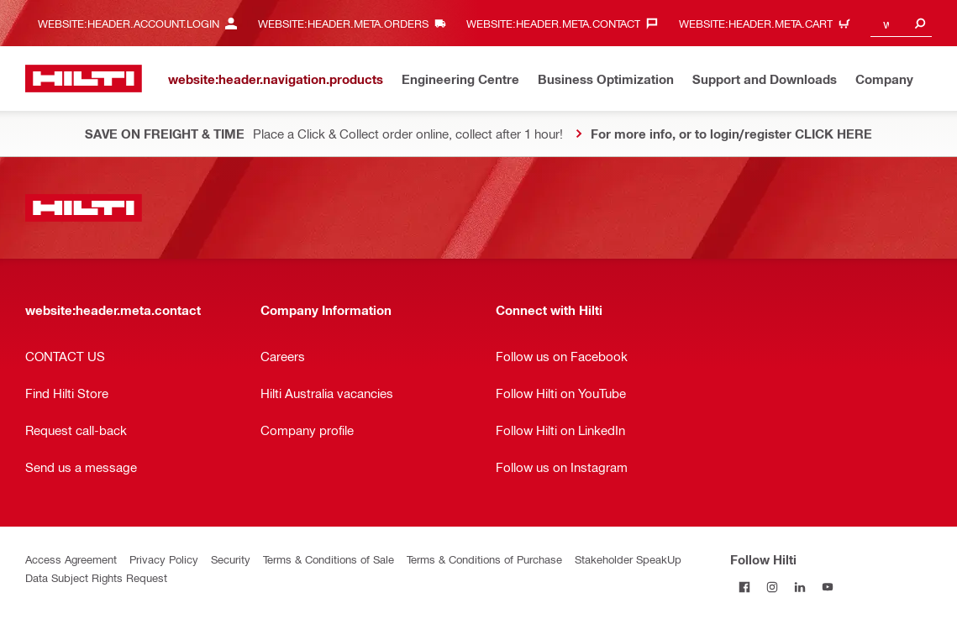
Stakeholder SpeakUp (628, 559)
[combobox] (901, 23)
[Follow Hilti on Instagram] (772, 587)
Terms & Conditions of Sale (328, 559)
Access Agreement (71, 559)
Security (230, 559)
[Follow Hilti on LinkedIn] (799, 587)
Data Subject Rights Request (96, 577)
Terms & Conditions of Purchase (484, 559)
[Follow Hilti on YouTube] (827, 587)
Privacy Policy (163, 559)
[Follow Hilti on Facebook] (744, 587)
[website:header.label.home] (83, 78)
